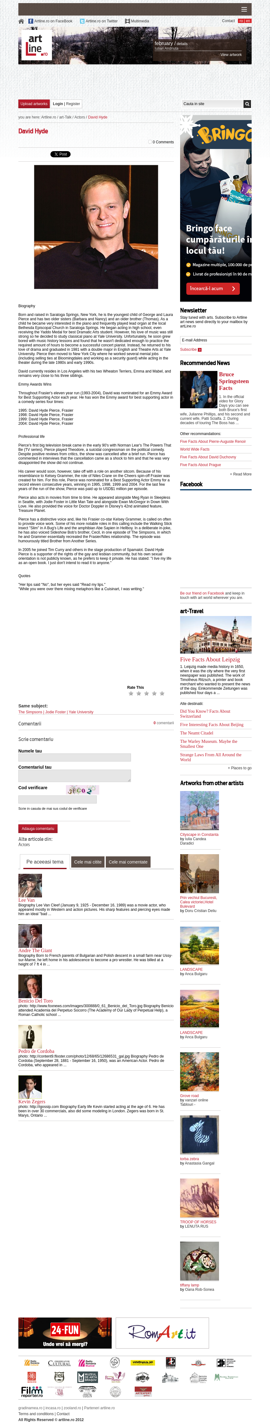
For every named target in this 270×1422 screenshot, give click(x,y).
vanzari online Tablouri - (194, 1102)
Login (58, 104)
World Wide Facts (194, 449)
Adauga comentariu (38, 829)
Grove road (189, 1096)
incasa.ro (53, 1408)
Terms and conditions (36, 1414)
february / (165, 43)
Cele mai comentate (128, 861)
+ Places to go (240, 768)
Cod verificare (32, 787)
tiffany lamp (189, 1285)
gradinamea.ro (30, 1408)
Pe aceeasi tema (44, 861)
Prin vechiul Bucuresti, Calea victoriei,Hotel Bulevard (198, 902)
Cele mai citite (88, 861)
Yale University (81, 712)
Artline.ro (48, 117)
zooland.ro (72, 1408)
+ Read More (241, 474)
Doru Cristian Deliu (200, 911)
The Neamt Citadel (196, 733)
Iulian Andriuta (166, 48)
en (248, 21)
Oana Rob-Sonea (199, 1289)
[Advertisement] (135, 81)
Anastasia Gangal (199, 1163)
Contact (228, 21)
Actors (79, 117)
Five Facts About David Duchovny (208, 457)
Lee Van (26, 900)
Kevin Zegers (31, 1101)
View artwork (231, 55)
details (182, 44)
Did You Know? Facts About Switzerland (205, 714)
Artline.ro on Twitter (102, 21)
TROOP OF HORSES (198, 1222)
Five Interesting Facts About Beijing (212, 724)
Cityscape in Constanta (199, 834)
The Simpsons (30, 712)
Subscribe (191, 349)
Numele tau (30, 750)
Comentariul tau (35, 767)
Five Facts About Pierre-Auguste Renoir (213, 441)
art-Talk (65, 117)
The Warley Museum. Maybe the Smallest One (208, 744)
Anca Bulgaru (196, 974)
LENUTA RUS (196, 1226)
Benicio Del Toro (35, 1000)
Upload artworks (34, 104)
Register (73, 104)
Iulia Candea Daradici (193, 841)
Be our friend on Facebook (202, 593)
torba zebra (189, 1159)
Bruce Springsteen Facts (234, 381)
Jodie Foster (55, 712)
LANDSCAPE (191, 969)
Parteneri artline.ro (99, 1408)
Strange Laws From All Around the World (210, 757)
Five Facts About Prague (200, 465)
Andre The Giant (35, 950)
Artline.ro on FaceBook (53, 21)
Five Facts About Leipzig (210, 659)
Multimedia (140, 21)
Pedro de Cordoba (36, 1051)
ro (241, 21)
